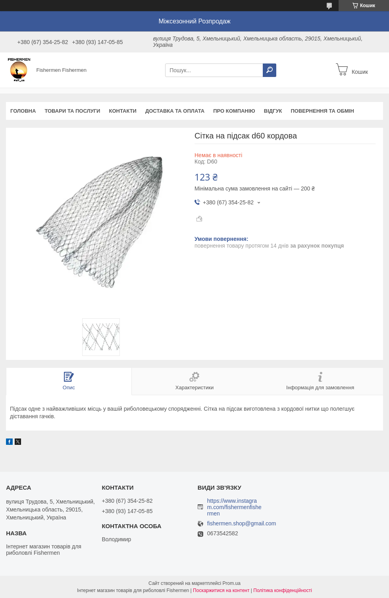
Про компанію (234, 111)
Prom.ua (232, 583)
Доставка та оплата (174, 111)
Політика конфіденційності (282, 590)
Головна (23, 111)
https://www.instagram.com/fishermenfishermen (234, 507)
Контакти (123, 111)
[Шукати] (269, 70)
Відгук (273, 111)
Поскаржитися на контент (221, 590)
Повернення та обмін (322, 111)
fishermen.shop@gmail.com (241, 524)
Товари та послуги (72, 111)
